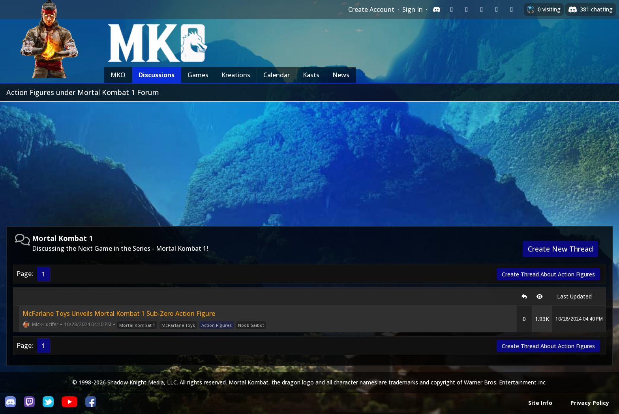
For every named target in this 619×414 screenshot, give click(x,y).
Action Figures (216, 325)
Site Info (540, 403)
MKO (118, 75)
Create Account (371, 9)
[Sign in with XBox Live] (512, 9)
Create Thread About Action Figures (548, 274)
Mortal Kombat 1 (137, 325)
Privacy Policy (589, 403)
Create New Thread (560, 249)
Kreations (235, 75)
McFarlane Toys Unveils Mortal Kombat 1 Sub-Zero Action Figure (119, 313)
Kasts (311, 75)
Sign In (412, 9)
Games (198, 75)
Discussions (156, 75)
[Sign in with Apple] (497, 9)
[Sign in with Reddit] (482, 9)
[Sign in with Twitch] (452, 9)
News (340, 75)
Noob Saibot (251, 325)
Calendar (276, 75)
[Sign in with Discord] (437, 9)
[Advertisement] (309, 161)
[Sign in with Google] (467, 9)
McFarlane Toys (178, 325)
